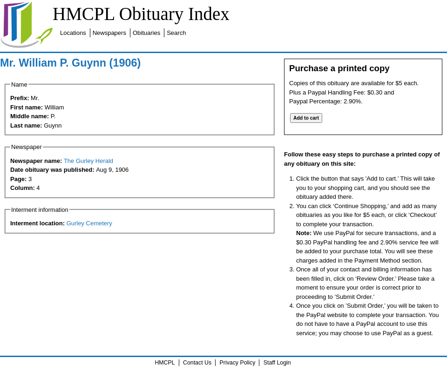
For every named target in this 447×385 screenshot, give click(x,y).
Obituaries (146, 32)
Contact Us (197, 362)
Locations (73, 32)
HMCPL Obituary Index (141, 14)
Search (176, 32)
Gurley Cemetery (89, 223)
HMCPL (165, 362)
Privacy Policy (238, 362)
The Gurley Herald (88, 160)
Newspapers (109, 32)
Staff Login (277, 362)
